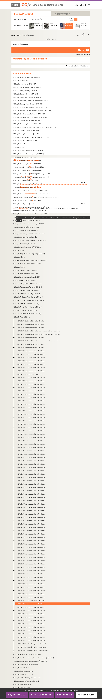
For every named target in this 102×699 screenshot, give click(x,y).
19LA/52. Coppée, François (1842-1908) (27, 130)
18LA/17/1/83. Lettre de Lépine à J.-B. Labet (31, 587)
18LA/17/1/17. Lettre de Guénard (27, 374)
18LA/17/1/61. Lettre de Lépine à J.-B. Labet (31, 517)
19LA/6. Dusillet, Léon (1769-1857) (25, 157)
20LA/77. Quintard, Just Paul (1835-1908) (27, 314)
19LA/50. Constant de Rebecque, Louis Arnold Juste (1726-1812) (35, 127)
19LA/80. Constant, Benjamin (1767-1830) (27, 124)
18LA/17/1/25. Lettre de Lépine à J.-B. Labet (31, 397)
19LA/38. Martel (19, 250)
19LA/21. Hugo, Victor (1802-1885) (25, 200)
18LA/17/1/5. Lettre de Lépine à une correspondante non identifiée (38, 334)
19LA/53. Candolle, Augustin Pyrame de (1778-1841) (31, 117)
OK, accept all (16, 695)
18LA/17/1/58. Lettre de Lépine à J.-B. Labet (31, 507)
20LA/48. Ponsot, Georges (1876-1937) (26, 304)
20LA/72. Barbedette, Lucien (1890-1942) (27, 87)
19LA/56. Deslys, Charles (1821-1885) (26, 140)
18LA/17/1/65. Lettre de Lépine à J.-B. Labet (31, 531)
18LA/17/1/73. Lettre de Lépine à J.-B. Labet (31, 554)
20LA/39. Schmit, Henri (21, 668)
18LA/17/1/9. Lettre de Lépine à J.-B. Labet (30, 347)
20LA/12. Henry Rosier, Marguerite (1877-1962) (29, 197)
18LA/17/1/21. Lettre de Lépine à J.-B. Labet (31, 384)
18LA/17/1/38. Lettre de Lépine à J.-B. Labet (31, 441)
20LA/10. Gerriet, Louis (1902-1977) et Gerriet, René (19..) (32, 174)
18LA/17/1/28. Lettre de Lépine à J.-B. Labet (31, 407)
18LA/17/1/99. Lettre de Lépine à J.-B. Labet (31, 640)
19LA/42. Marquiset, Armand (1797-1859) (27, 247)
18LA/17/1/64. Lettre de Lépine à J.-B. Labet (31, 527)
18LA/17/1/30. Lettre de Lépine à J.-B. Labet (31, 414)
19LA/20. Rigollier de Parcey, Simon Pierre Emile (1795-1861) (34, 658)
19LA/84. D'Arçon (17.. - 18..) (23, 81)
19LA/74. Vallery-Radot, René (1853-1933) (27, 678)
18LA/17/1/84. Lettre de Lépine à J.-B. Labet (31, 590)
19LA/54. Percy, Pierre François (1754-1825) (28, 284)
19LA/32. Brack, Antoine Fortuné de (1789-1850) (29, 114)
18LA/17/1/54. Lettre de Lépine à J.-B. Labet (31, 494)
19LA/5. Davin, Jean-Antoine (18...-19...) (27, 134)
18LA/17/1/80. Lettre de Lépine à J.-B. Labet (31, 577)
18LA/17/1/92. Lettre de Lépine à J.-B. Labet (31, 617)
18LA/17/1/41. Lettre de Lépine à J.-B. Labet (31, 451)
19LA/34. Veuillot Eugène (22, 688)
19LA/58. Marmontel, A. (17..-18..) (25, 244)
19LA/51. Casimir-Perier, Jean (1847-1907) (28, 121)
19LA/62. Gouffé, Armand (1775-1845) (26, 180)
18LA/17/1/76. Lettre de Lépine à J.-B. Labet (31, 564)
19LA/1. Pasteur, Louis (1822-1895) (25, 280)
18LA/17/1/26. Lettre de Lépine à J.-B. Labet (31, 401)
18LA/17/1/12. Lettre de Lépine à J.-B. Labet (31, 357)
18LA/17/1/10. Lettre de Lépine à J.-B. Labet (31, 351)
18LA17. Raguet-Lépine (22, 317)
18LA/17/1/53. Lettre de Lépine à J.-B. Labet (31, 491)
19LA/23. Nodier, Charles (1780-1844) (26, 274)
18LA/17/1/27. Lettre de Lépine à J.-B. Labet (31, 404)
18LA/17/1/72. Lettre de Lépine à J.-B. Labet (31, 551)
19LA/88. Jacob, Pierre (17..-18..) (25, 204)
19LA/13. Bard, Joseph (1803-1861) (25, 91)
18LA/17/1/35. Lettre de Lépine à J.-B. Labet (31, 431)
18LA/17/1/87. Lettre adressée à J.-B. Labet (31, 600)
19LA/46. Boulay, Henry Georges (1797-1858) (28, 104)
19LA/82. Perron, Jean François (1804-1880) (28, 287)
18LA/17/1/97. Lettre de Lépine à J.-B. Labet (31, 634)
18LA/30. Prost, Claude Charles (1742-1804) (28, 307)
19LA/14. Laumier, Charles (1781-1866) (26, 227)
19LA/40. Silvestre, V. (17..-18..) (24, 674)
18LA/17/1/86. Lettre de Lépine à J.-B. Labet (31, 597)
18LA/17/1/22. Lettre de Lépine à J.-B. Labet (31, 387)
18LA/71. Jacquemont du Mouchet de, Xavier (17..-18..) (32, 207)
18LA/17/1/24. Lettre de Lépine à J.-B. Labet (31, 394)
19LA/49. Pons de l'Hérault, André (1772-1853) (29, 300)
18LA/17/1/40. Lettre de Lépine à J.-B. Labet (31, 447)
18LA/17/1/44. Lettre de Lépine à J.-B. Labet (31, 461)
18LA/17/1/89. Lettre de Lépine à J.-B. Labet (31, 607)
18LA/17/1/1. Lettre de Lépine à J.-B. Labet (30, 321)
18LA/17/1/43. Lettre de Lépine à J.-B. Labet (31, 457)
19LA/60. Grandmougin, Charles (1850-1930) (28, 184)
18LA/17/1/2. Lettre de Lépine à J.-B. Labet (30, 324)
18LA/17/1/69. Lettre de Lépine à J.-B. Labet (31, 544)
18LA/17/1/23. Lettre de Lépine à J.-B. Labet (31, 391)
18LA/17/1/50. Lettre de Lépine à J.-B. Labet (31, 481)
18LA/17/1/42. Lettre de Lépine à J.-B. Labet (31, 454)
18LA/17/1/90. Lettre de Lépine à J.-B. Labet (31, 610)
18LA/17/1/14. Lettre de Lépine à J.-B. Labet (31, 364)
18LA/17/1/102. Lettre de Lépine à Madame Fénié (32, 650)
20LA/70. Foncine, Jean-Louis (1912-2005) (27, 160)
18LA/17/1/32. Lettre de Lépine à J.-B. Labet (31, 421)
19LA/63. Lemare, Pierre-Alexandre (25, 237)
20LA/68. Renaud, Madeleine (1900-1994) (27, 654)
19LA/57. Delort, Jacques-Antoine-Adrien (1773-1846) (31, 137)
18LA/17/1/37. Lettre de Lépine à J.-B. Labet (31, 437)
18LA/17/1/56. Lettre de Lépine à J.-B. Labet (31, 501)
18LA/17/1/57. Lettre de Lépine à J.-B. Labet (31, 504)
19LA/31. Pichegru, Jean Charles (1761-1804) (28, 297)
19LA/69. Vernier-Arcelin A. (23, 684)
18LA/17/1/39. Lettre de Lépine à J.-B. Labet (31, 444)
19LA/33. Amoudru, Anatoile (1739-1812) (27, 77)
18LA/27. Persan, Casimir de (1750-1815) (27, 290)
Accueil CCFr (15, 35)
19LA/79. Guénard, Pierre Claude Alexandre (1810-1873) (32, 194)
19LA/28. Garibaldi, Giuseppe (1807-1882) (27, 164)
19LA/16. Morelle (19, 267)
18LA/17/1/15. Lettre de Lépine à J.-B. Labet (31, 367)
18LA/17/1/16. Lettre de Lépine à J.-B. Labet (31, 371)
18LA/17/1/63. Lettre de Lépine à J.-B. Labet (31, 524)
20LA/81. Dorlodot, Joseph (23, 144)
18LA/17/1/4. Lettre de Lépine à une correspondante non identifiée (38, 331)
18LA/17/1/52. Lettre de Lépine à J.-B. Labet (31, 487)
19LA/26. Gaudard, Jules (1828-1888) (26, 167)
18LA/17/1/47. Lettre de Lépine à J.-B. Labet (31, 471)
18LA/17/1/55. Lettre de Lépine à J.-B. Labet (31, 497)
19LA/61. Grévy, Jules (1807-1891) (25, 187)
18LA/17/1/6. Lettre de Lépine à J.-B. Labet (30, 338)
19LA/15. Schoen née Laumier (24, 671)
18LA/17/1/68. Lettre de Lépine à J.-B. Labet (31, 541)
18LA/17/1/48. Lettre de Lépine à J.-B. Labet (31, 474)
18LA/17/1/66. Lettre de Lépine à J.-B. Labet (31, 534)
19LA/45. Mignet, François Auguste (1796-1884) (29, 254)
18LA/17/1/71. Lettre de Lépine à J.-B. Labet (31, 547)
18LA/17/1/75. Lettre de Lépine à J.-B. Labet (31, 561)
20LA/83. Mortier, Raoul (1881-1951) (26, 270)
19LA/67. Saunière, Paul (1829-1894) (26, 664)
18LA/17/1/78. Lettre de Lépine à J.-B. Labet (31, 571)
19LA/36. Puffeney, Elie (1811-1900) (25, 310)
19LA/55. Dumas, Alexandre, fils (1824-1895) (28, 150)
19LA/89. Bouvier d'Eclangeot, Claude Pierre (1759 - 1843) (33, 111)
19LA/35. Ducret (19, 147)
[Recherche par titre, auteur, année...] (48, 19)
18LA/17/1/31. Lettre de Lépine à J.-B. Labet (31, 417)
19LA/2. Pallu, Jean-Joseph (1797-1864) (27, 277)
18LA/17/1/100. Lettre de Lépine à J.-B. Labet (31, 644)
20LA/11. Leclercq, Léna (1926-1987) (26, 230)
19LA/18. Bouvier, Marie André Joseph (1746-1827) (30, 107)
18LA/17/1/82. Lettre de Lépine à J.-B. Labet (31, 584)
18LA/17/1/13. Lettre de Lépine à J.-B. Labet (31, 361)
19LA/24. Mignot (19, 257)
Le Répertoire (61, 13)
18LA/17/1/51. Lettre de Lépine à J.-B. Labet (31, 484)
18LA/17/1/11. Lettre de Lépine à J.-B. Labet (31, 354)
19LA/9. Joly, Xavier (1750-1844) (24, 210)
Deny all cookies (41, 695)
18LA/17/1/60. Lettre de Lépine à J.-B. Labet (31, 514)
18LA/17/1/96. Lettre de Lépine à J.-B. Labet (31, 630)
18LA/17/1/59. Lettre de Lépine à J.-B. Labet (31, 511)
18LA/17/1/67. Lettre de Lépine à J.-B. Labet (31, 537)
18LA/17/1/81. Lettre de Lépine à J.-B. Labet (31, 580)
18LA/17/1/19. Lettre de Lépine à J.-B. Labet (31, 381)
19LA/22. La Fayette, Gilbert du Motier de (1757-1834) (31, 214)
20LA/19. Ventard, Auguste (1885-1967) (26, 681)
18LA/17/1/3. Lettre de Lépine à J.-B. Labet (30, 328)
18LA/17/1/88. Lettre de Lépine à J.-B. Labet (31, 604)
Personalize (64, 695)
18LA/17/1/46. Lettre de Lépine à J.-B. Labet (31, 467)
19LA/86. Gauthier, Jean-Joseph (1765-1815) (28, 170)
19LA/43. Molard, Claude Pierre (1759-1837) (28, 264)
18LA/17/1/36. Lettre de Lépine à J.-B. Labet (31, 434)
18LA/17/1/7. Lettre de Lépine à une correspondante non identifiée (38, 341)
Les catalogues (23, 14)
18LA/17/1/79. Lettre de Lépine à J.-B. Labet (31, 574)
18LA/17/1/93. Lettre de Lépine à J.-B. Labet (31, 620)
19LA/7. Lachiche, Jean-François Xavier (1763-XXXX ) (31, 217)
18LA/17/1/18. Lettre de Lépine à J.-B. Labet (31, 377)
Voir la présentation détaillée (76, 66)
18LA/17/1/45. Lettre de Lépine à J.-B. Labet (31, 464)
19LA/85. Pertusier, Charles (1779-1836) (27, 294)
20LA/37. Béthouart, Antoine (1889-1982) (27, 97)
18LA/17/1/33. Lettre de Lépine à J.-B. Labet (31, 424)
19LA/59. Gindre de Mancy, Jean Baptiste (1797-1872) (31, 177)
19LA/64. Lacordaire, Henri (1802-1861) (27, 220)
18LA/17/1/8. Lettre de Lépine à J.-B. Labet (30, 344)
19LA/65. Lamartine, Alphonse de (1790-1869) (29, 224)
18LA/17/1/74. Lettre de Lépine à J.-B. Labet (31, 557)
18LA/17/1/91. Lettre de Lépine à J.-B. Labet (31, 614)
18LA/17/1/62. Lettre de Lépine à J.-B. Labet (31, 521)
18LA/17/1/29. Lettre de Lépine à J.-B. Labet (31, 411)
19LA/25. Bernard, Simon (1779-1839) (26, 94)
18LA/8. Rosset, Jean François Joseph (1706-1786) (30, 661)
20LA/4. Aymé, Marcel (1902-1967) (25, 84)
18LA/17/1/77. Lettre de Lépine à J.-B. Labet (31, 567)
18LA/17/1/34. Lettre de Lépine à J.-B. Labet (31, 427)
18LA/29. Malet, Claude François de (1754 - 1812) (30, 240)
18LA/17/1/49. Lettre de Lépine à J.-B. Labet (31, 477)
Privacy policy (86, 695)
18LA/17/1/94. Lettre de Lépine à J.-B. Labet (31, 624)
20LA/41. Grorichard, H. (22, 190)
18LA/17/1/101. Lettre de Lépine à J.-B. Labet (31, 647)
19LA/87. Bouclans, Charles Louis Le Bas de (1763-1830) (32, 101)
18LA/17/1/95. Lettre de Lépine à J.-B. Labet (31, 627)
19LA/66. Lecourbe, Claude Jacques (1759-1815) (29, 234)
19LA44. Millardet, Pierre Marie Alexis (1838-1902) (30, 260)
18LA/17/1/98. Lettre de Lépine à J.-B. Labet (31, 637)
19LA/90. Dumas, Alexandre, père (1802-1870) (29, 154)
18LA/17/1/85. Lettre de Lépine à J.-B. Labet (31, 594)
